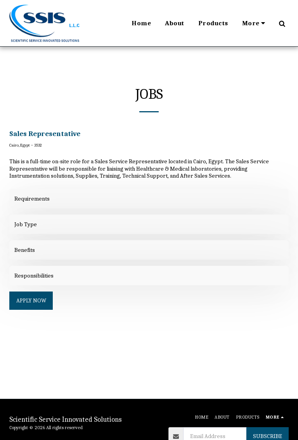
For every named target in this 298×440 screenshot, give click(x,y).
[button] (281, 23)
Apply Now (31, 300)
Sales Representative (44, 133)
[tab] (149, 198)
